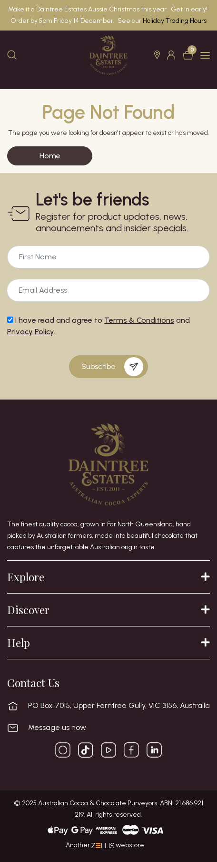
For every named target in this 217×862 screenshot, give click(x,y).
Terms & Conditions (139, 320)
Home (49, 155)
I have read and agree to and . (98, 326)
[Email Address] (108, 257)
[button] (158, 55)
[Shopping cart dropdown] (189, 55)
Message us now (57, 727)
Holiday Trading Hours (175, 21)
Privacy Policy (30, 331)
